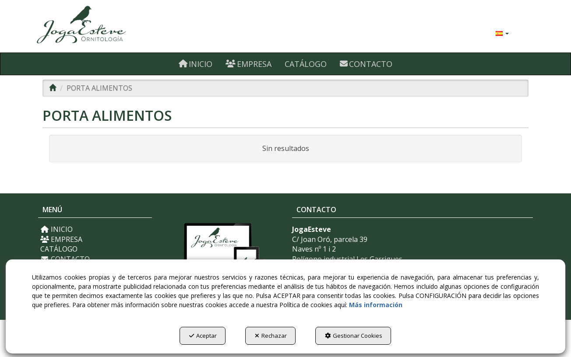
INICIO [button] (56, 229)
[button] (116, 26)
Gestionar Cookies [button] (353, 336)
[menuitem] (502, 33)
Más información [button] (375, 305)
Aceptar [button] (203, 336)
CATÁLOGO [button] (59, 249)
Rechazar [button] (271, 336)
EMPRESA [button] (61, 239)
